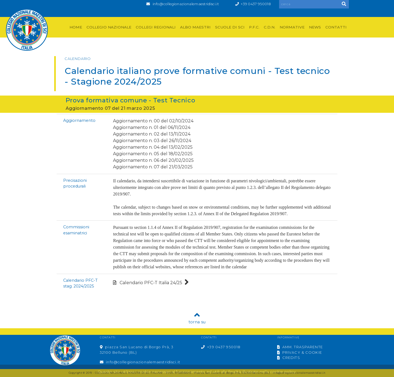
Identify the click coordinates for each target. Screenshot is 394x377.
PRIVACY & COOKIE (299, 352)
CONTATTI (336, 27)
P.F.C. (254, 27)
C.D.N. (269, 27)
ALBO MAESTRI (195, 27)
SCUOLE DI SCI (230, 27)
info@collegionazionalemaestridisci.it (186, 4)
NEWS (315, 27)
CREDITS (288, 358)
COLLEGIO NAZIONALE (108, 27)
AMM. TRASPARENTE (300, 347)
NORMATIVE (292, 27)
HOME (75, 27)
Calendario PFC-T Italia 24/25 (151, 282)
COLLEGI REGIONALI (156, 27)
